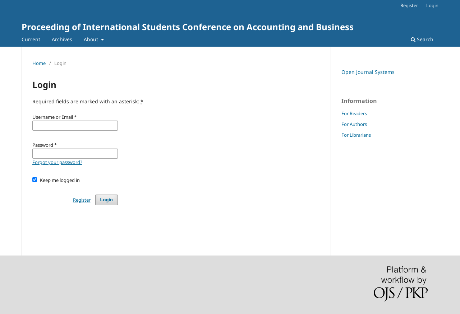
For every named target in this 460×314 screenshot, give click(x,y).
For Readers (354, 113)
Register (409, 5)
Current (31, 39)
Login (432, 5)
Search (422, 39)
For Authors (354, 124)
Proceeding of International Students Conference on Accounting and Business (188, 27)
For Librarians (356, 135)
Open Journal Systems (368, 72)
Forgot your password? (57, 162)
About (92, 39)
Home (39, 63)
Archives (62, 39)
